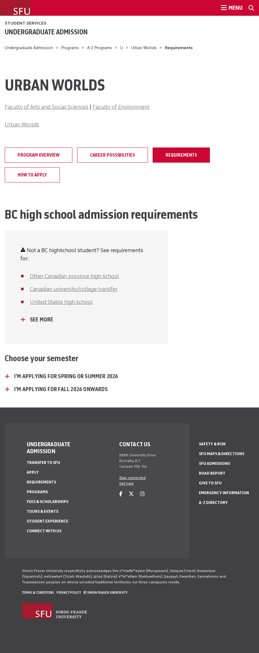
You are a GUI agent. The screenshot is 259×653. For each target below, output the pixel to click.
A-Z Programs (99, 47)
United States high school (61, 301)
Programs (70, 47)
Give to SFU (210, 483)
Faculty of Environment (121, 106)
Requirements (181, 155)
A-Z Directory (213, 502)
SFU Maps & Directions (221, 453)
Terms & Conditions (38, 592)
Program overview (38, 155)
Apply (33, 472)
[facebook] (120, 494)
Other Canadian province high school (74, 276)
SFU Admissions (214, 463)
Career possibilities (112, 155)
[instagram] (142, 494)
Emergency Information (224, 492)
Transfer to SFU (43, 462)
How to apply (32, 175)
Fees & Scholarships (47, 501)
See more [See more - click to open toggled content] (41, 319)
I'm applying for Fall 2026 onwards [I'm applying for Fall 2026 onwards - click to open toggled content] (61, 389)
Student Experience (47, 521)
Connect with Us (44, 531)
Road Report (212, 473)
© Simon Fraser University (105, 592)
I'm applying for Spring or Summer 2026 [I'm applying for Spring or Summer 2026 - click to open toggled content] (66, 376)
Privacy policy (69, 592)
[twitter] (131, 494)
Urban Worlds (144, 47)
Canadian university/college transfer (73, 289)
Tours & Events (42, 511)
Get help (126, 483)
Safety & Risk (212, 444)
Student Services (25, 23)
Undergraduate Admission (46, 31)
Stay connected (132, 478)
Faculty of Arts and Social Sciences (46, 106)
